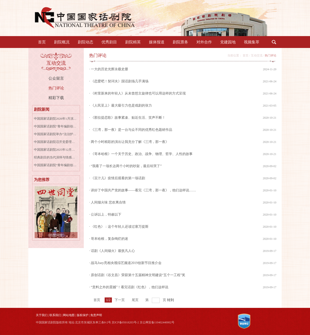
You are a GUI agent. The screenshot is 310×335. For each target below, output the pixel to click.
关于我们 (41, 315)
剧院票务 (180, 42)
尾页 (135, 300)
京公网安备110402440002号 (157, 322)
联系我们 (55, 315)
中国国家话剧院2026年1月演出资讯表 (55, 118)
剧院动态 (85, 42)
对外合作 (204, 42)
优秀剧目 (109, 42)
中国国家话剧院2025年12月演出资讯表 (55, 149)
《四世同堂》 (56, 235)
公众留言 (56, 78)
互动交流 (257, 55)
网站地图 (69, 315)
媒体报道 (156, 42)
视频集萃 (251, 42)
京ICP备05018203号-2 (125, 322)
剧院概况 (62, 42)
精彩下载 (56, 98)
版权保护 (82, 315)
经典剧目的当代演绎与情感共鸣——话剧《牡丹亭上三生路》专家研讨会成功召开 (55, 157)
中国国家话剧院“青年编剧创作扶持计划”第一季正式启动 (55, 126)
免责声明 (96, 315)
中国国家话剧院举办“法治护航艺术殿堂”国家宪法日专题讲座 (55, 134)
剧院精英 (133, 42)
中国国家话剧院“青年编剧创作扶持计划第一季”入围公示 (55, 165)
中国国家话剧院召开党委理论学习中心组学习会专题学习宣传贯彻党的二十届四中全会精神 (55, 142)
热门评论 (56, 88)
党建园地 (228, 42)
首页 (42, 42)
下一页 (120, 300)
